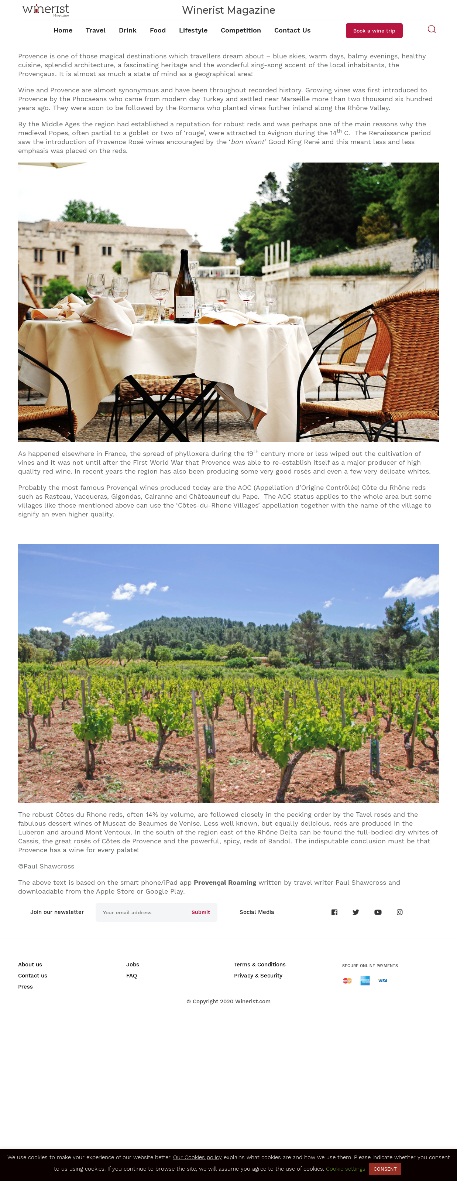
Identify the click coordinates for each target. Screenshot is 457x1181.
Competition (241, 30)
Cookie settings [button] (345, 1168)
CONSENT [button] (385, 1169)
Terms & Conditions (260, 964)
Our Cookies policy (197, 1157)
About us (30, 964)
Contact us (32, 975)
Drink (128, 30)
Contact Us (292, 30)
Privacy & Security (258, 975)
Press (25, 986)
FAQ (131, 975)
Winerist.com (253, 1001)
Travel (96, 30)
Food (158, 30)
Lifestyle (193, 30)
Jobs (132, 964)
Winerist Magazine (228, 10)
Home (63, 30)
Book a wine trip (374, 31)
